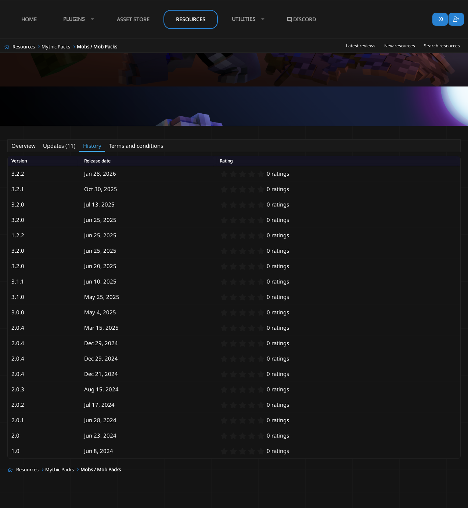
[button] (77, 19)
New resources (399, 46)
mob (143, 131)
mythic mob (227, 131)
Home (29, 19)
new (249, 131)
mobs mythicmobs (190, 131)
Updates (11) (59, 145)
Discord (301, 19)
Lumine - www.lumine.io (438, 501)
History (92, 145)
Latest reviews (360, 46)
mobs (159, 131)
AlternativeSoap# (53, 130)
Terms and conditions (136, 145)
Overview (23, 145)
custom (124, 131)
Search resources (442, 46)
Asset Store (133, 19)
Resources (190, 19)
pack (265, 131)
